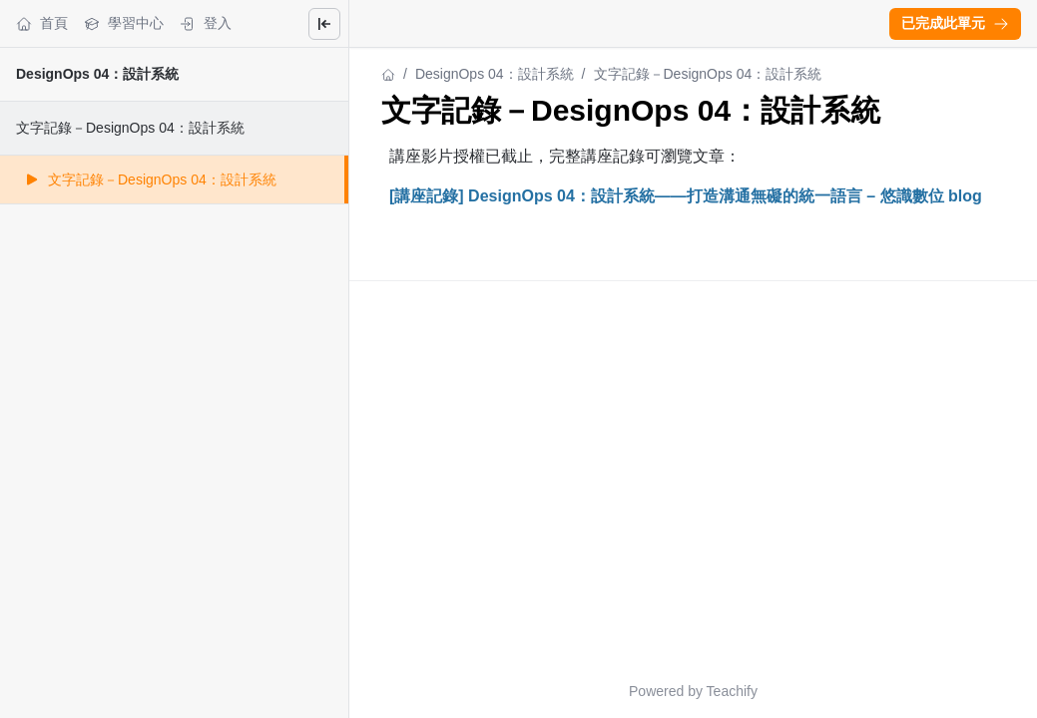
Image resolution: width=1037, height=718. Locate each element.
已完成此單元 (955, 23)
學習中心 (124, 23)
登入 (206, 23)
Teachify (732, 691)
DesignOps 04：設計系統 (97, 74)
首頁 (42, 23)
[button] (955, 24)
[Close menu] (324, 24)
